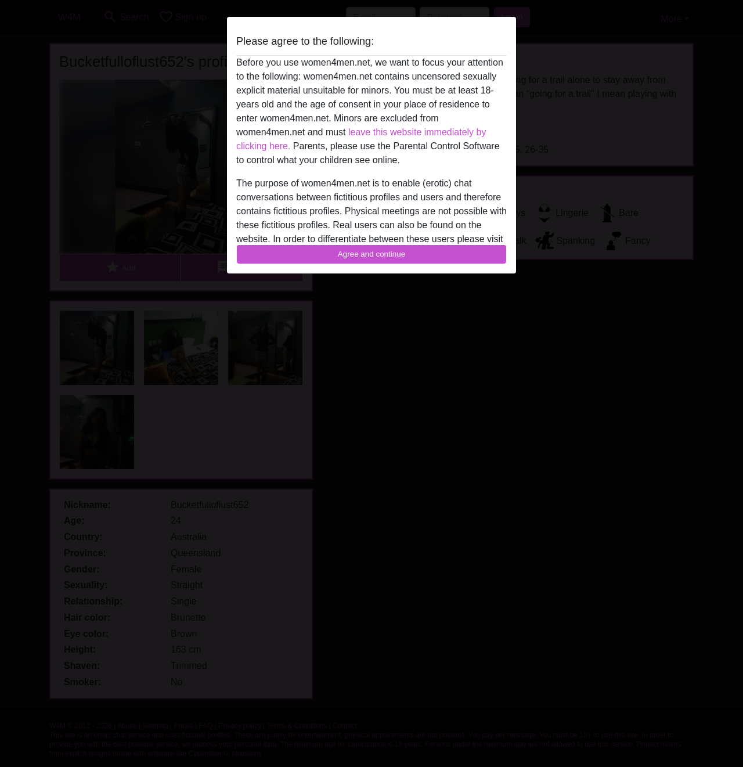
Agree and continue (371, 254)
